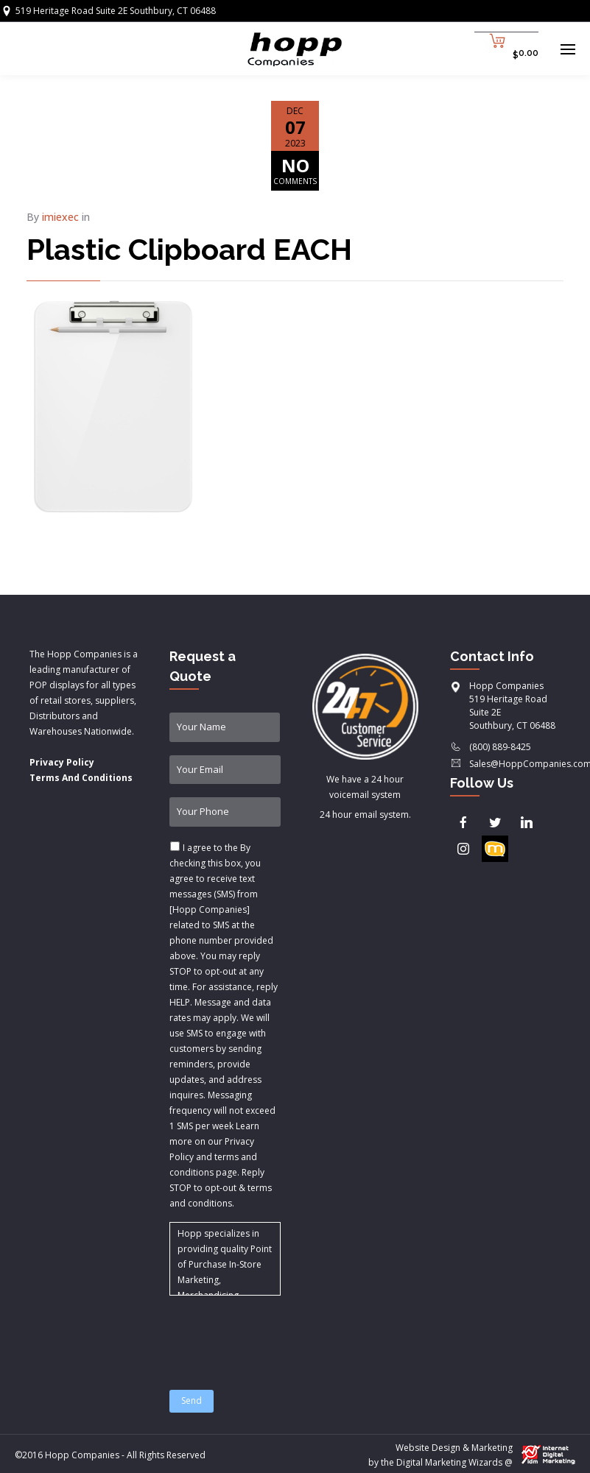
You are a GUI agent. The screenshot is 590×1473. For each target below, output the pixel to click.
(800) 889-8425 (500, 747)
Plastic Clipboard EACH (189, 249)
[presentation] (281, 1334)
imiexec (60, 217)
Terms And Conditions (81, 777)
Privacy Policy (61, 762)
